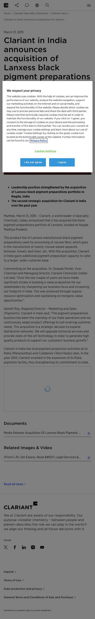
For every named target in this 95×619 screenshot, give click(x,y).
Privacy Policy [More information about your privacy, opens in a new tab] (39, 140)
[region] (47, 127)
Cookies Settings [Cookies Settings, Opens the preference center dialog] (45, 151)
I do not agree (33, 162)
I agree (62, 162)
